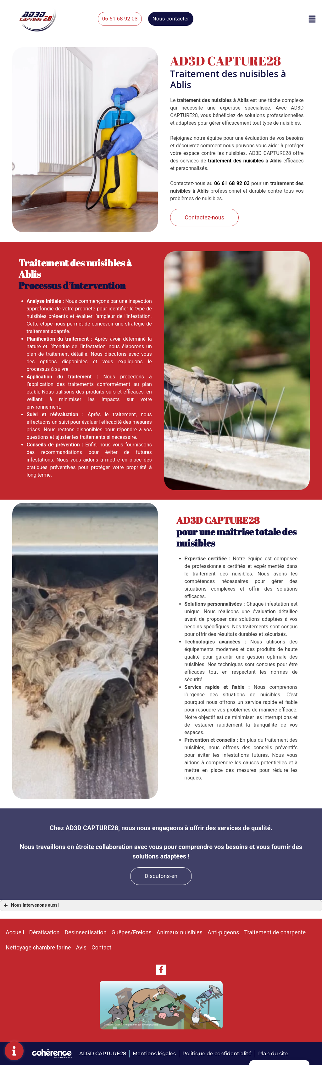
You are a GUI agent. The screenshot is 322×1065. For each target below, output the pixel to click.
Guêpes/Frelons (132, 932)
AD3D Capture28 (102, 1054)
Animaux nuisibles (180, 932)
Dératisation (44, 932)
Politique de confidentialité (217, 1054)
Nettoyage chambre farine (38, 947)
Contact (101, 947)
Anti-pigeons (223, 932)
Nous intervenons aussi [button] (31, 905)
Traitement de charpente (275, 932)
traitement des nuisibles (236, 161)
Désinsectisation (86, 932)
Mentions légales (153, 1054)
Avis (81, 947)
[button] (125, 19)
